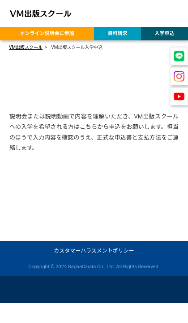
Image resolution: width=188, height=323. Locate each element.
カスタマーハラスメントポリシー (94, 251)
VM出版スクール (26, 47)
